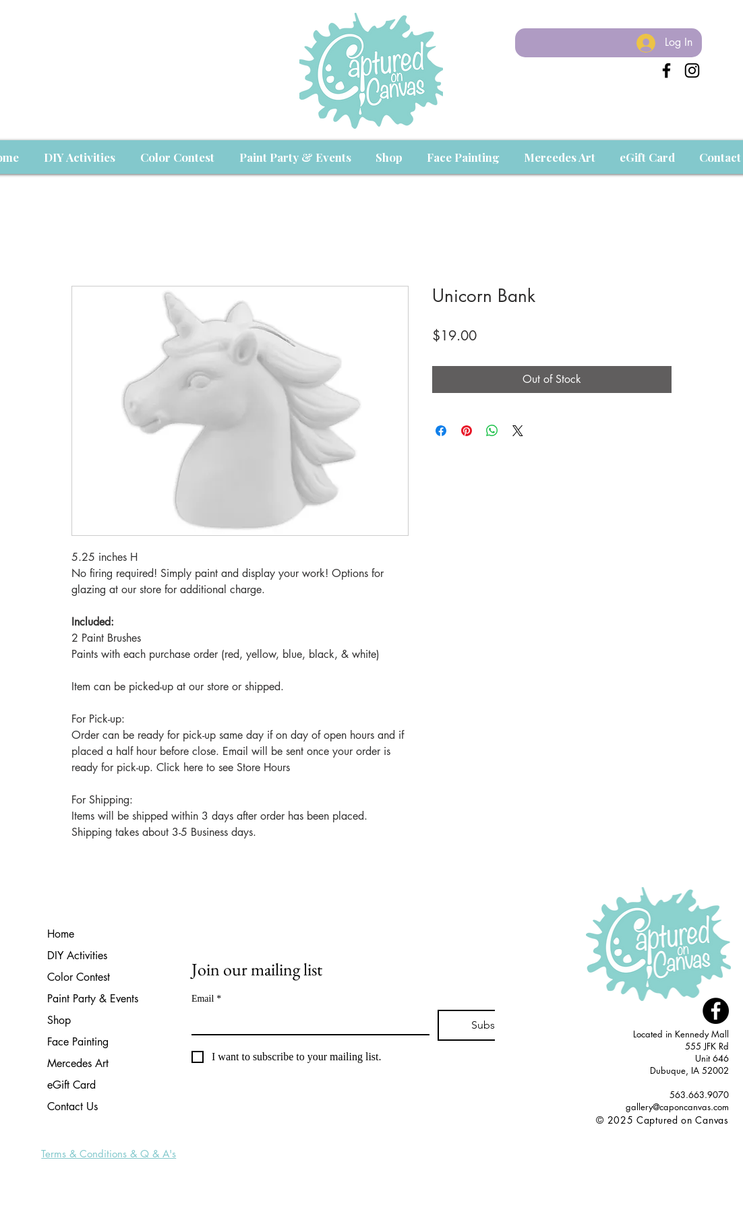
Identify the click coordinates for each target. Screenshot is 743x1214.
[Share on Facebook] (441, 431)
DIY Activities (77, 955)
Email (206, 998)
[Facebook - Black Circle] (716, 1011)
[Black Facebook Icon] (666, 70)
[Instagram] (692, 70)
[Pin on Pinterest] (466, 431)
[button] (79, 157)
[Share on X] (518, 431)
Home (60, 934)
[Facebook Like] (704, 1135)
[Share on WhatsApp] (492, 431)
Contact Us (72, 1106)
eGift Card (71, 1085)
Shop (59, 1020)
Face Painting (78, 1042)
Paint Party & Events (92, 999)
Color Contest (78, 977)
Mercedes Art (78, 1063)
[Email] (306, 1022)
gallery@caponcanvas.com (677, 1107)
